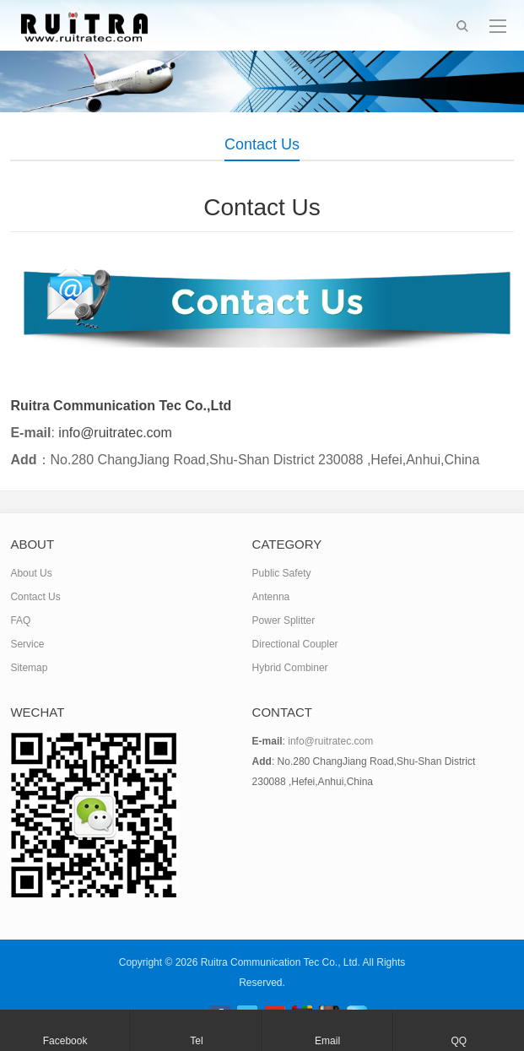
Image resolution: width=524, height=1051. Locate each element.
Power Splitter (284, 620)
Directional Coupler (295, 644)
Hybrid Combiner (290, 668)
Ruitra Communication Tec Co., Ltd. (280, 962)
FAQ (20, 620)
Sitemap (28, 668)
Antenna (271, 597)
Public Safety (281, 573)
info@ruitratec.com (330, 741)
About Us (30, 573)
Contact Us (35, 597)
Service (27, 644)
